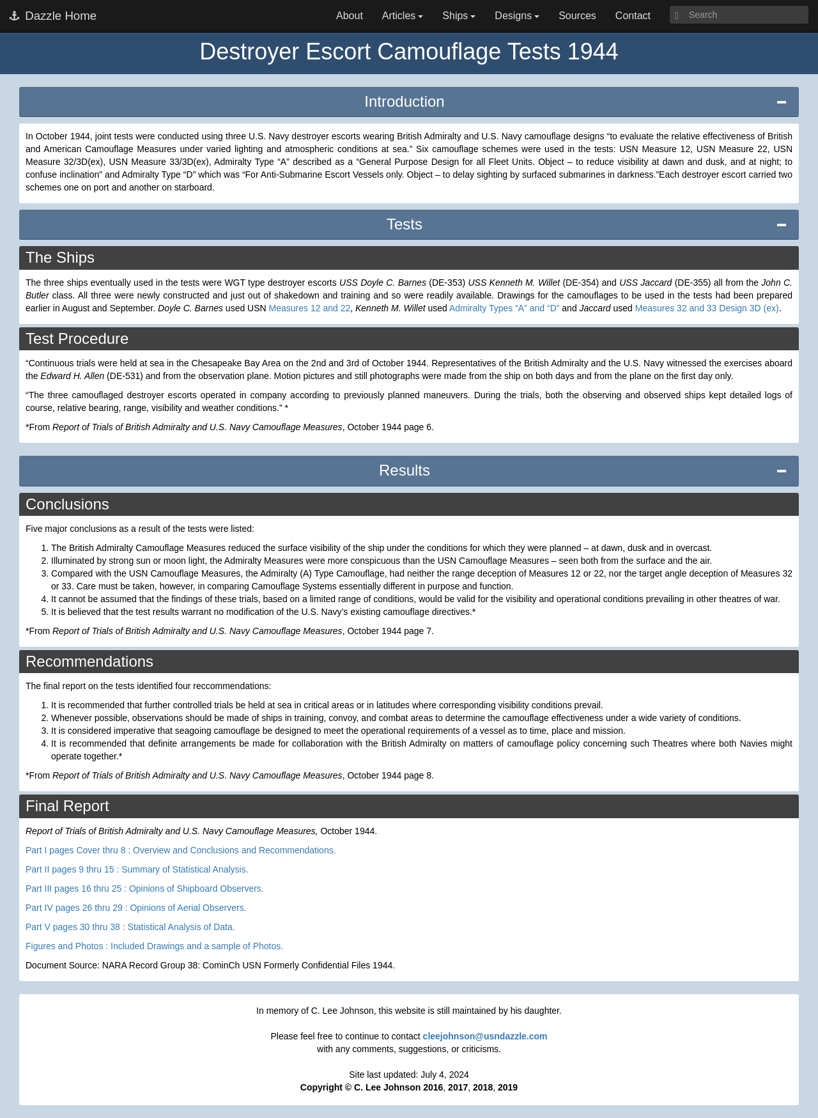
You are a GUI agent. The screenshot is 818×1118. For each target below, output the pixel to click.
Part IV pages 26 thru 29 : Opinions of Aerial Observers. (136, 908)
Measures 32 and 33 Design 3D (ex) (707, 308)
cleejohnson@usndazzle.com (485, 1036)
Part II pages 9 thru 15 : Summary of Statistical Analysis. (137, 869)
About (349, 15)
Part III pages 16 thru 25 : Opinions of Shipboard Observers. (145, 888)
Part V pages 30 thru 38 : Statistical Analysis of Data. (130, 927)
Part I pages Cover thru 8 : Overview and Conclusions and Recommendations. (181, 850)
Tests (404, 224)
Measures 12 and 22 (310, 308)
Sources (577, 15)
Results (404, 470)
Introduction (404, 101)
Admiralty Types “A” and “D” (504, 308)
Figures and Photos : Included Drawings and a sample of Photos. (154, 946)
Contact (633, 15)
